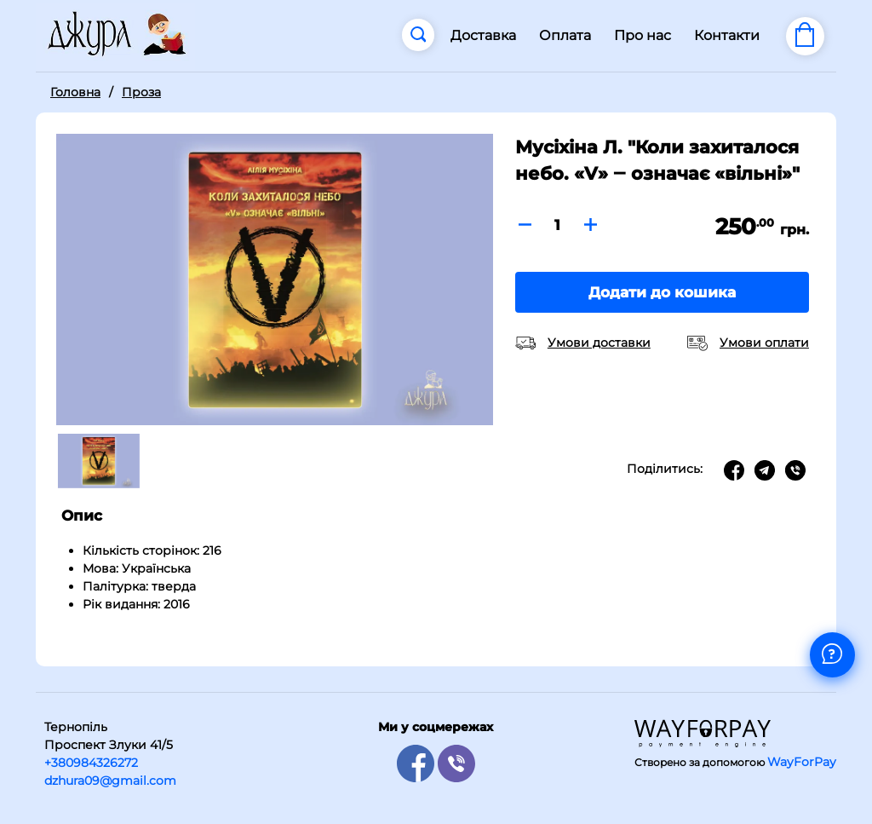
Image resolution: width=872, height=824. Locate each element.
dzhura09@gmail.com (110, 780)
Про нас (642, 35)
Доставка (483, 35)
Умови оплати (764, 342)
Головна (75, 92)
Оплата (565, 35)
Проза (141, 92)
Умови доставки (599, 342)
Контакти (727, 35)
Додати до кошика (662, 292)
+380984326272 (91, 762)
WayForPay (801, 761)
